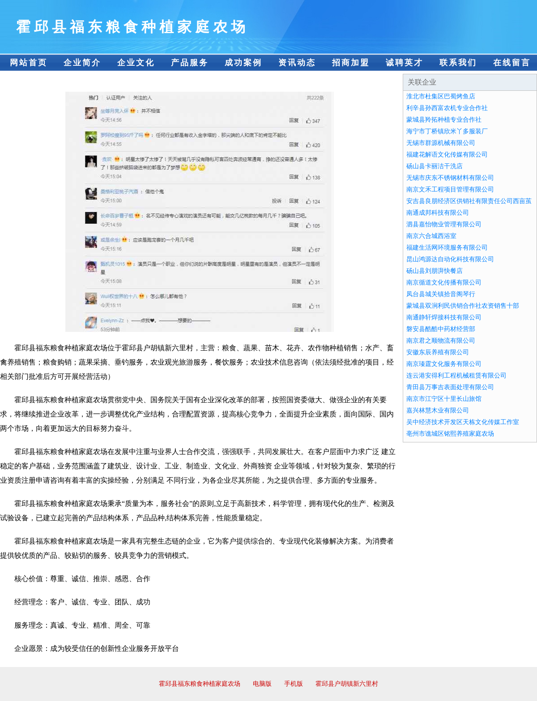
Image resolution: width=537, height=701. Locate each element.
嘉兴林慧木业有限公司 (437, 410)
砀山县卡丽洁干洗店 (434, 166)
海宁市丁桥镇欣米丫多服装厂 (447, 131)
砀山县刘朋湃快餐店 (434, 271)
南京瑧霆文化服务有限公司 (444, 364)
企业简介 (82, 62)
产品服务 (190, 62)
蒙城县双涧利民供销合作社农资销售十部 (462, 305)
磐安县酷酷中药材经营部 (440, 329)
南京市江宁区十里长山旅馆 (444, 398)
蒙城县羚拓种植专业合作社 (444, 119)
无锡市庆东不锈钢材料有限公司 (450, 177)
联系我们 (458, 62)
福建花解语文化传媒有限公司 (447, 154)
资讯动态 (297, 62)
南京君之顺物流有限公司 (440, 340)
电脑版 (262, 683)
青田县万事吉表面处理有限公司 (450, 387)
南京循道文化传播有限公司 (444, 282)
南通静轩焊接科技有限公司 (444, 317)
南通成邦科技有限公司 (437, 212)
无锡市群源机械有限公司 (440, 143)
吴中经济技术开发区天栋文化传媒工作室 (462, 422)
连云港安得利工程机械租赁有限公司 (456, 375)
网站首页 (28, 62)
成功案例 (243, 62)
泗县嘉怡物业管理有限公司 (444, 224)
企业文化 (136, 62)
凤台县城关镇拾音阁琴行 (440, 294)
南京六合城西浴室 (431, 236)
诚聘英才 (404, 62)
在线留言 (512, 62)
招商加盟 (351, 62)
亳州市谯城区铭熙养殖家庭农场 (450, 433)
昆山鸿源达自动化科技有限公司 (450, 259)
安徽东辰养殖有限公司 (437, 352)
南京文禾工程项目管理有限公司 (450, 189)
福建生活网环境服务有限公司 (447, 247)
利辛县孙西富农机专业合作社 (447, 108)
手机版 (293, 683)
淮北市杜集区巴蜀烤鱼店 (440, 96)
